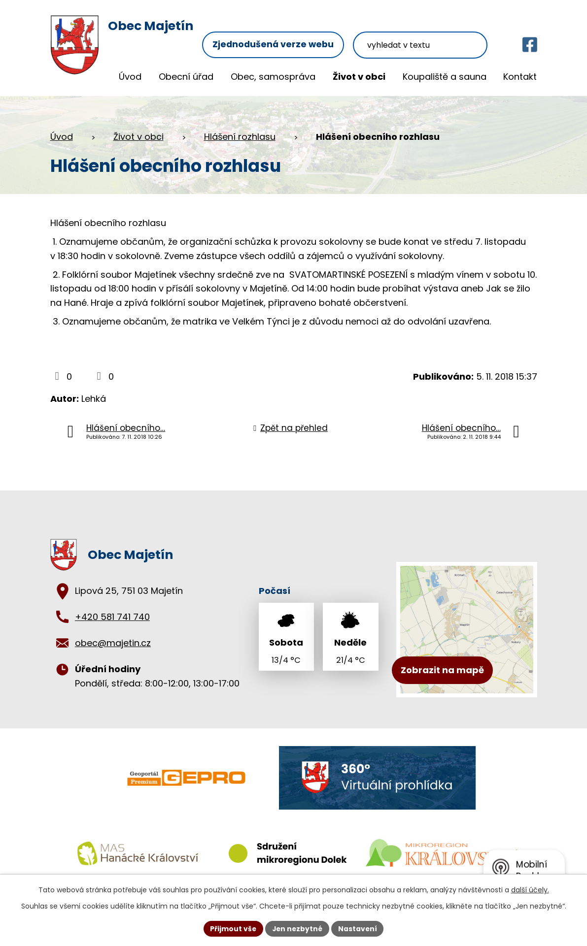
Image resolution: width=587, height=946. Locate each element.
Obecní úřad (186, 76)
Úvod (130, 76)
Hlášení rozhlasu (240, 136)
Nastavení (359, 928)
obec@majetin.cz (113, 642)
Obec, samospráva (273, 76)
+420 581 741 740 (112, 616)
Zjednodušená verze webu (281, 28)
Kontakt (520, 76)
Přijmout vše (232, 928)
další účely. (530, 890)
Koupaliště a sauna (444, 76)
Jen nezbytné (297, 928)
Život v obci (359, 76)
